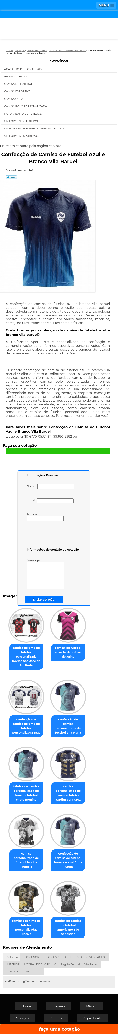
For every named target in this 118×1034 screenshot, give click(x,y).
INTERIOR (13, 964)
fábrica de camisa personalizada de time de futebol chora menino (26, 793)
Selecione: (13, 957)
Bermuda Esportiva (19, 76)
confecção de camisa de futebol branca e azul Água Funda (68, 860)
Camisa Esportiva (17, 91)
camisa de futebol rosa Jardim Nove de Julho (68, 652)
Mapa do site (92, 1018)
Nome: (50, 486)
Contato (56, 1018)
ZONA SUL (54, 957)
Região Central (70, 964)
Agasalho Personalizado (24, 69)
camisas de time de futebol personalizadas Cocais (26, 927)
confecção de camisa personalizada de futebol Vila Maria (68, 726)
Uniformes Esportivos (21, 135)
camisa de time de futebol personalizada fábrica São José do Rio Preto (26, 656)
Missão (91, 1006)
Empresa (58, 1006)
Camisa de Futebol (18, 83)
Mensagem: (45, 574)
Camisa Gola (14, 98)
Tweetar (11, 177)
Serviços (59, 61)
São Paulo (90, 964)
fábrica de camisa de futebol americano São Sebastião (68, 927)
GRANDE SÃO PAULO (91, 957)
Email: (50, 500)
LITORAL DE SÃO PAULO (40, 964)
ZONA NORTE (33, 957)
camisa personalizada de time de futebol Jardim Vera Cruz (68, 793)
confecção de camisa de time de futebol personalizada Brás (26, 726)
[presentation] (52, 535)
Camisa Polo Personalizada (26, 106)
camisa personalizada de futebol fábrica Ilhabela (26, 860)
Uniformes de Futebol (21, 121)
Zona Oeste (33, 971)
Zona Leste (14, 971)
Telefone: (45, 516)
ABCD (68, 957)
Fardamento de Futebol (23, 113)
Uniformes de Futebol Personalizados (34, 128)
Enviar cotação (43, 599)
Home (26, 1006)
